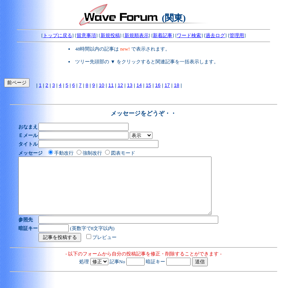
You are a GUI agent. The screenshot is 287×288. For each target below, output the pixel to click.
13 (129, 85)
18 (176, 85)
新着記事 (162, 35)
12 (120, 85)
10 (101, 85)
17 (167, 85)
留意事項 (86, 35)
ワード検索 (189, 35)
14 (139, 85)
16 (157, 85)
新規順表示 (136, 35)
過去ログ (215, 35)
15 (148, 85)
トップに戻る (57, 35)
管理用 (236, 35)
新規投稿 (110, 35)
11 (111, 85)
